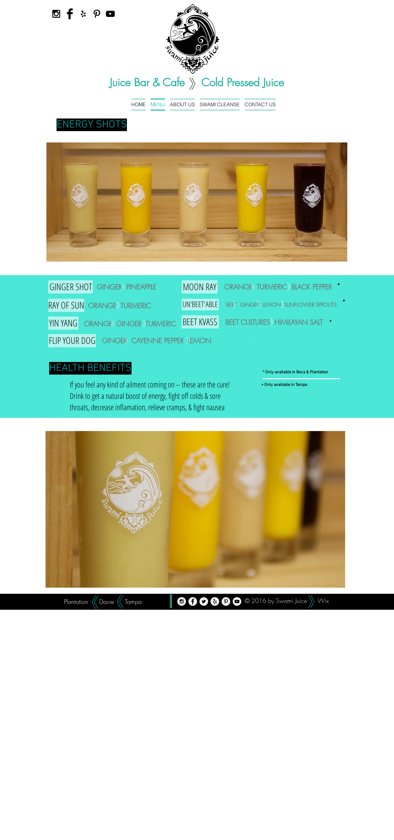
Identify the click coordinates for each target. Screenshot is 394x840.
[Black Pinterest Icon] (96, 13)
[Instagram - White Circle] (181, 601)
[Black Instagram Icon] (56, 13)
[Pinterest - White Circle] (226, 601)
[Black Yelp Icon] (83, 13)
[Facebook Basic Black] (69, 13)
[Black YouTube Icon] (110, 13)
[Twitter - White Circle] (203, 601)
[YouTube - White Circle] (237, 601)
